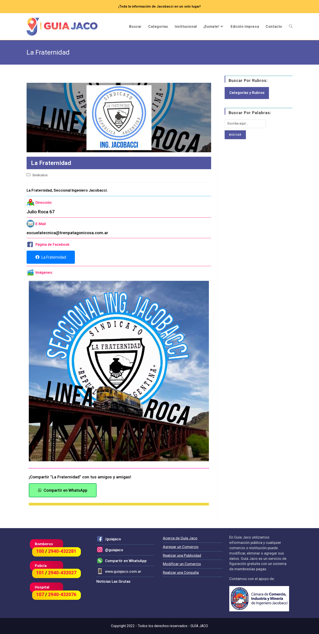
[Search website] (291, 26)
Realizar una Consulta (181, 572)
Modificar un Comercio (182, 564)
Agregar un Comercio (180, 547)
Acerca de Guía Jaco (180, 538)
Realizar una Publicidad (182, 555)
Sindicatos (40, 175)
